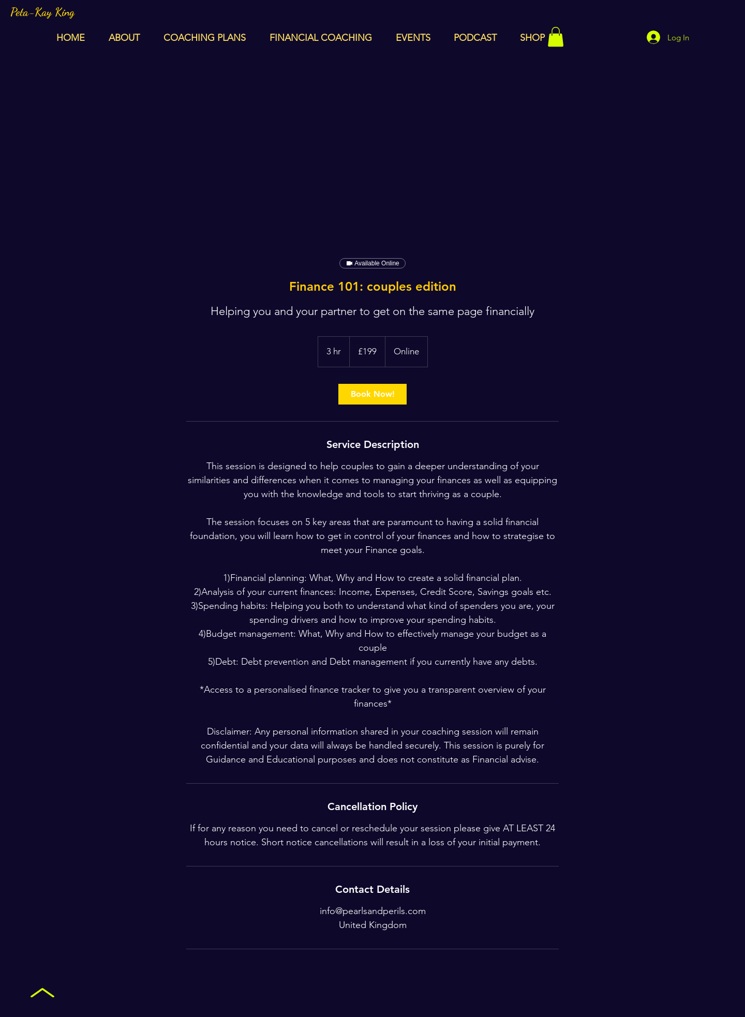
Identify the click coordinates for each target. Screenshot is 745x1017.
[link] (372, 394)
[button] (555, 37)
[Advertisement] (372, 143)
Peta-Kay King (42, 12)
